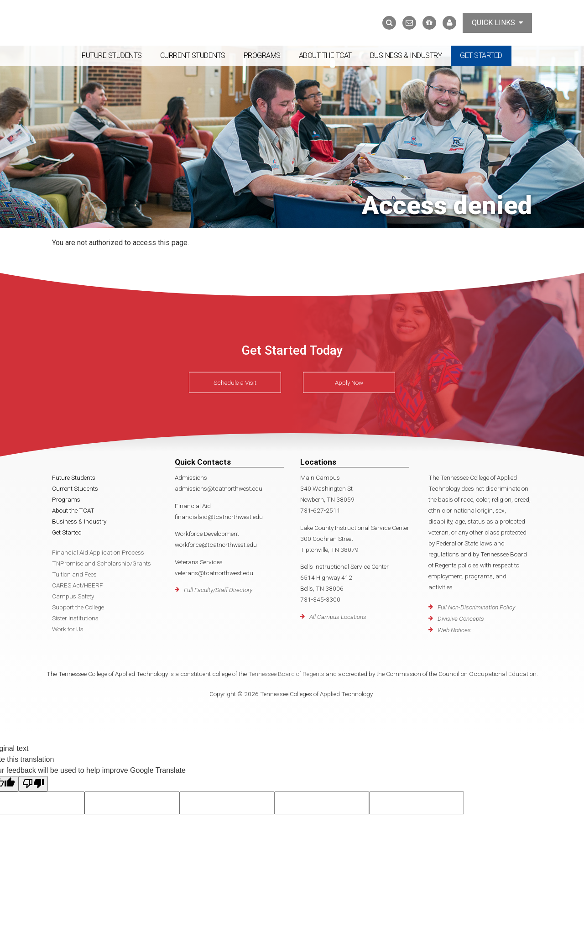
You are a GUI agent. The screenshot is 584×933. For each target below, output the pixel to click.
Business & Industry (406, 55)
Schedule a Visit (235, 382)
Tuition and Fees (74, 574)
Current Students (192, 55)
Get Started (481, 55)
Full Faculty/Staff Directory (218, 589)
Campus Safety (73, 596)
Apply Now (349, 382)
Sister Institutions (75, 618)
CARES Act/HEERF (77, 585)
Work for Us (67, 629)
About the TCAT (325, 55)
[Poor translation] (33, 783)
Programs (262, 55)
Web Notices (454, 630)
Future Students (112, 55)
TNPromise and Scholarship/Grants (101, 563)
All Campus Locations (337, 616)
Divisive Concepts (461, 618)
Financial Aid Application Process (98, 552)
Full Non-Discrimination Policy (476, 607)
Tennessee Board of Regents (286, 673)
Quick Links (497, 22)
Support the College (78, 607)
